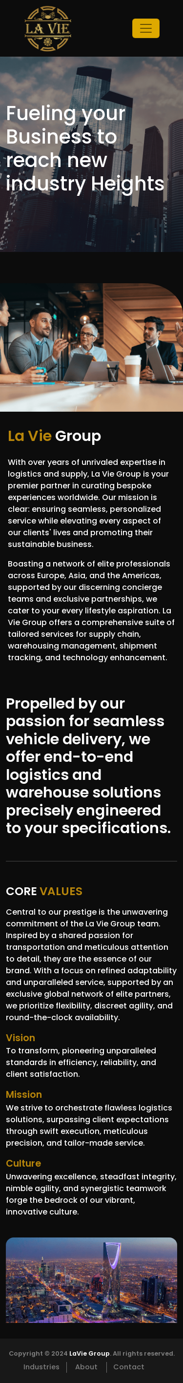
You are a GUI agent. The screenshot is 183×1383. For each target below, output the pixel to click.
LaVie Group (89, 1353)
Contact (128, 1367)
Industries (41, 1367)
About (86, 1367)
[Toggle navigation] (146, 28)
